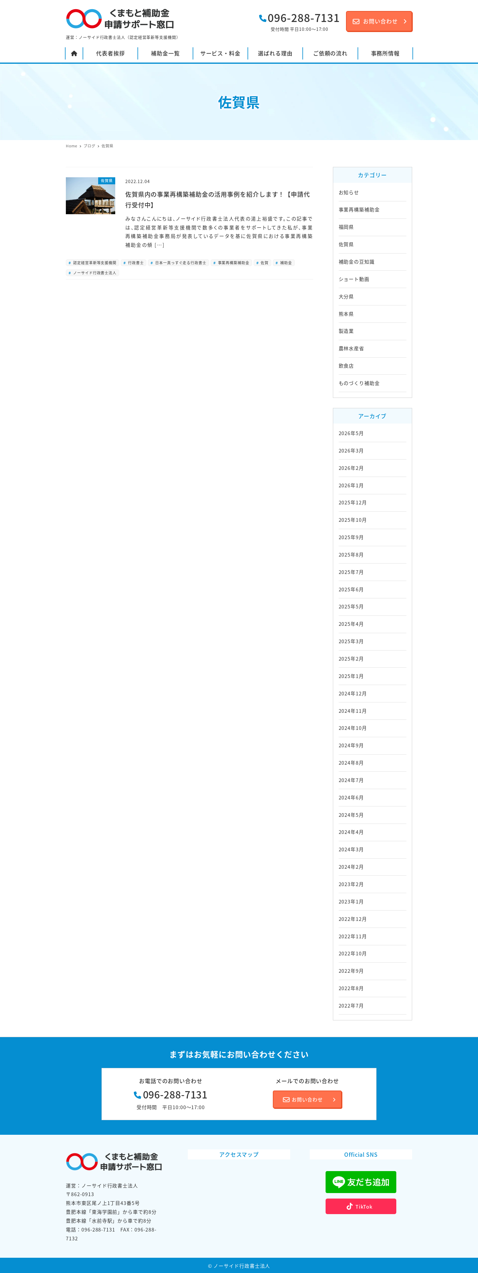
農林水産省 (352, 348)
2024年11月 (353, 710)
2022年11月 (353, 936)
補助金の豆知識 (357, 261)
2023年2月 (351, 884)
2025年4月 (351, 623)
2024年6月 (351, 797)
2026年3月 (351, 450)
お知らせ (349, 192)
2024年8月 (351, 762)
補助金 (285, 262)
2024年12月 (353, 693)
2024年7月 (351, 780)
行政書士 (135, 262)
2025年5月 (351, 606)
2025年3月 (351, 641)
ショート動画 (354, 279)
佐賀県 (346, 244)
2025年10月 (353, 519)
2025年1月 (351, 676)
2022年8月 (351, 988)
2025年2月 (351, 658)
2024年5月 (351, 814)
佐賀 (264, 262)
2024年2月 (351, 866)
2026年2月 (351, 467)
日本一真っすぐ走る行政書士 (180, 262)
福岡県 (346, 226)
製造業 (346, 330)
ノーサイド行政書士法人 (94, 272)
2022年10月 (353, 953)
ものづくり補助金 (359, 383)
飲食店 (346, 365)
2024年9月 (351, 745)
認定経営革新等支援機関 (94, 262)
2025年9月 (351, 537)
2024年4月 (351, 831)
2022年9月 (351, 970)
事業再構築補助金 (233, 262)
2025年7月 (351, 571)
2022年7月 (351, 1005)
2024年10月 (353, 727)
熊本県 (346, 313)
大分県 (346, 296)
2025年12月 (353, 502)
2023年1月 (351, 901)
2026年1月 (351, 485)
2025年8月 (351, 554)
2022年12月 (353, 918)
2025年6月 (351, 589)
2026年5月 (351, 433)
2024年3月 (351, 849)
